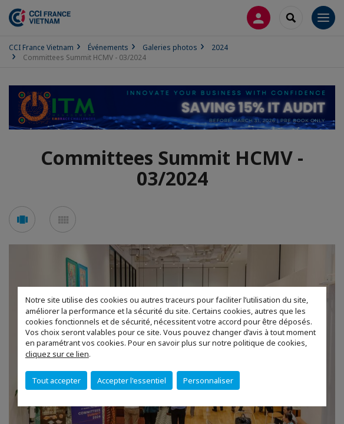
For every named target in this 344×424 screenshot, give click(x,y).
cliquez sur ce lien (57, 354)
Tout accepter (56, 380)
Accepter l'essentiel (131, 380)
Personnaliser (208, 380)
